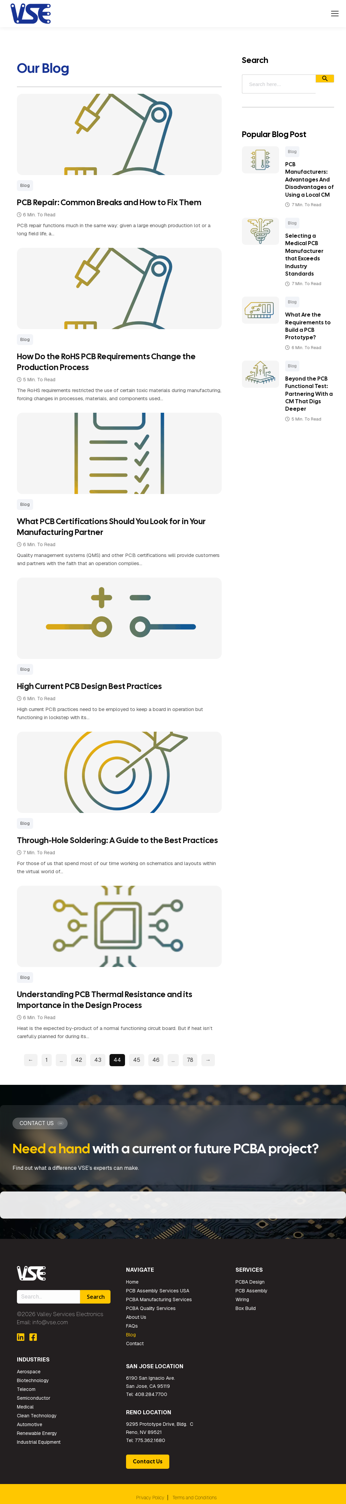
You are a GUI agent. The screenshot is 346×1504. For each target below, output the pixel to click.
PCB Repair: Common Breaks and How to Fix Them (109, 202)
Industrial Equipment (38, 1442)
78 (188, 1059)
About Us (136, 1317)
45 (135, 1059)
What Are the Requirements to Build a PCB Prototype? (304, 334)
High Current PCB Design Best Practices (89, 686)
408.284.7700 (151, 1394)
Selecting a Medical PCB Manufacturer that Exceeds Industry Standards (301, 262)
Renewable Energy (37, 1433)
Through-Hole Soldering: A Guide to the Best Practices (117, 840)
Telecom (26, 1389)
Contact (135, 1343)
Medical (25, 1406)
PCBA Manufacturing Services (159, 1299)
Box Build (246, 1308)
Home (132, 1282)
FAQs (132, 1326)
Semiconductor (33, 1398)
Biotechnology (33, 1380)
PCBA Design (250, 1282)
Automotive (29, 1424)
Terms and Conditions (195, 1497)
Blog (289, 151)
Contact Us (148, 1461)
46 (154, 1059)
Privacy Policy (150, 1497)
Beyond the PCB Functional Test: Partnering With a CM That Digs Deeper (303, 401)
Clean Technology (37, 1415)
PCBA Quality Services (151, 1308)
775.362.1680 (150, 1440)
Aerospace (29, 1371)
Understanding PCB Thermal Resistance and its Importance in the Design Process (104, 999)
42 (76, 1059)
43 (96, 1059)
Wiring (242, 1299)
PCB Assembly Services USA (157, 1290)
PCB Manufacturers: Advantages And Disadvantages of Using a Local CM (304, 183)
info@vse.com (50, 1322)
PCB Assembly (252, 1290)
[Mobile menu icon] (334, 13)
